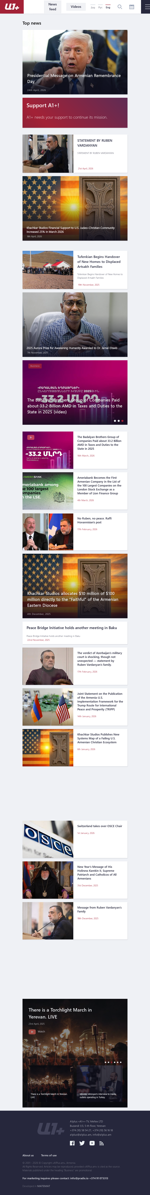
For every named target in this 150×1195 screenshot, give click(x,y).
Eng (108, 7)
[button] (114, 421)
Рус (100, 7)
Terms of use (49, 1155)
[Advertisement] (75, 793)
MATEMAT (43, 1186)
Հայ (93, 7)
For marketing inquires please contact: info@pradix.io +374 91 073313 (65, 1178)
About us (28, 1155)
